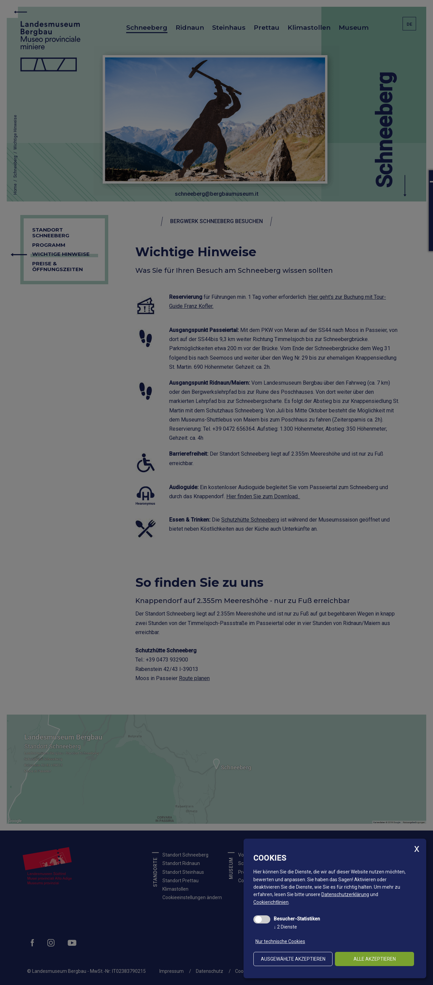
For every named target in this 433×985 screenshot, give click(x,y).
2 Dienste (285, 927)
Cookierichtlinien (271, 902)
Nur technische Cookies (280, 941)
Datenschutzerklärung (345, 894)
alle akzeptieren (375, 959)
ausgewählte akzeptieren (293, 959)
